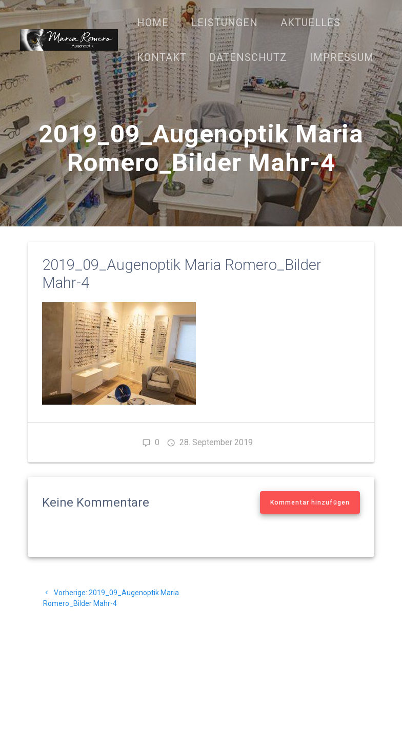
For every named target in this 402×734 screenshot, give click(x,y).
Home (153, 22)
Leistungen (224, 22)
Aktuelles (310, 22)
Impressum (342, 57)
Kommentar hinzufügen (310, 502)
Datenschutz (248, 57)
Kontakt (162, 57)
